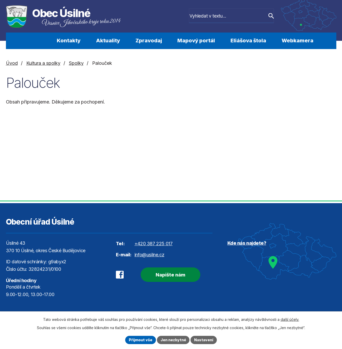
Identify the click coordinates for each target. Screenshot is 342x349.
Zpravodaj (149, 40)
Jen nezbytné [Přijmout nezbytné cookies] (173, 340)
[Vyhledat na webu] (235, 16)
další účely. (290, 319)
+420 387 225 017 (153, 243)
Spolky (76, 63)
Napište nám (170, 274)
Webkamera (297, 40)
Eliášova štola (248, 40)
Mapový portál (196, 40)
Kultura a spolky (43, 63)
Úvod (34, 41)
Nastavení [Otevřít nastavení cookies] (203, 340)
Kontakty (69, 40)
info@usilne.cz (149, 254)
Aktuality (108, 40)
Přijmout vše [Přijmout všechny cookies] (140, 340)
